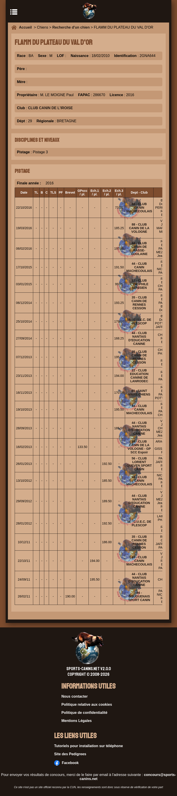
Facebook (66, 763)
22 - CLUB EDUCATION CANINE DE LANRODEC (139, 376)
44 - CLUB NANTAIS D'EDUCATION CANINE (139, 338)
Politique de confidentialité (84, 713)
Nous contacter (74, 696)
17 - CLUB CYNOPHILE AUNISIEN (139, 284)
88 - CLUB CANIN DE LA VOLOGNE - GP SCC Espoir (139, 447)
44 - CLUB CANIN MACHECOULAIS (139, 207)
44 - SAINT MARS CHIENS (139, 392)
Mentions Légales (76, 721)
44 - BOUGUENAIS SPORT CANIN (139, 596)
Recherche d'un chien (71, 27)
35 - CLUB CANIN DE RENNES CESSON (139, 303)
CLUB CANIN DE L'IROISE (50, 108)
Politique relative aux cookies (86, 704)
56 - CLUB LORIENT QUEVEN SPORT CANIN (139, 464)
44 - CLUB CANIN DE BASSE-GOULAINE (139, 248)
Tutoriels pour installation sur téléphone (88, 746)
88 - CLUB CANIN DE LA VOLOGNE (139, 228)
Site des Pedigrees (70, 754)
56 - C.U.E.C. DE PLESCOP (139, 321)
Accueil (26, 27)
